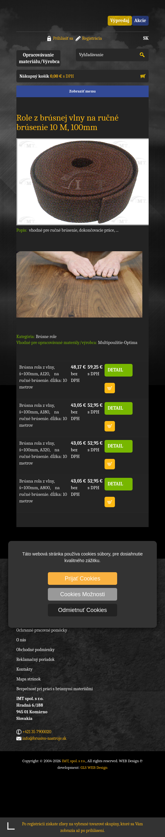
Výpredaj (119, 20)
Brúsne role (46, 336)
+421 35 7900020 (36, 731)
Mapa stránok (28, 679)
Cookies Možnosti (82, 594)
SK (146, 38)
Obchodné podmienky (35, 649)
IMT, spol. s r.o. (41, 15)
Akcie (140, 20)
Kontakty (24, 669)
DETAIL (115, 370)
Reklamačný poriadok (35, 659)
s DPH (47, 76)
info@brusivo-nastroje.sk (44, 738)
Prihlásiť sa (63, 38)
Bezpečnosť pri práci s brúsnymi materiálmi (54, 688)
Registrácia (92, 38)
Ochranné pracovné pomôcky (41, 630)
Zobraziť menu (82, 91)
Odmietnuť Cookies (82, 610)
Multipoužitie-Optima (117, 342)
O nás (21, 640)
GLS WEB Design (94, 767)
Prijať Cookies (82, 578)
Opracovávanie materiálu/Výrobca (39, 58)
